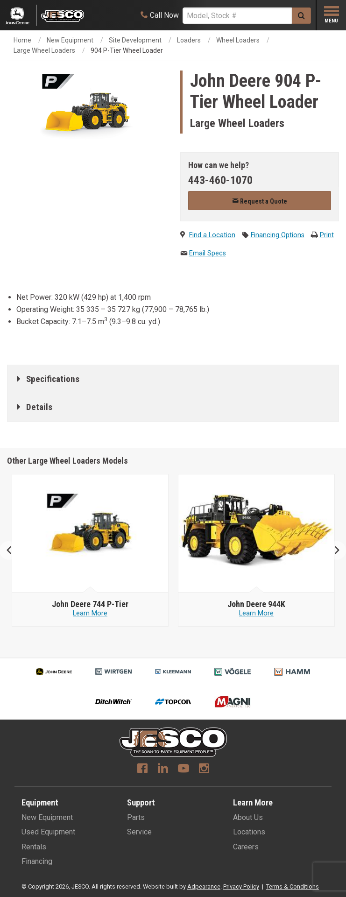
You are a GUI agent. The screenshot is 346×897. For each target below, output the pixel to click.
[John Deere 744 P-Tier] (256, 604)
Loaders (189, 40)
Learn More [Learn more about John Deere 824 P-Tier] (90, 613)
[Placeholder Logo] (20, 15)
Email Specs (207, 253)
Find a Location (212, 235)
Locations (249, 831)
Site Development (135, 40)
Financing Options (277, 235)
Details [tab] (39, 407)
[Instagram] (204, 769)
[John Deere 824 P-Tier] (90, 604)
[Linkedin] (163, 769)
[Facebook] (142, 769)
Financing (36, 861)
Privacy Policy (241, 886)
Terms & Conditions (292, 886)
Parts (136, 817)
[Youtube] (183, 769)
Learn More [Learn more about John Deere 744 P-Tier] (256, 613)
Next (333, 550)
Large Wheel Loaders (44, 50)
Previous (13, 550)
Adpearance (203, 886)
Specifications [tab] (52, 379)
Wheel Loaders (238, 40)
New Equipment (70, 40)
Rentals (33, 846)
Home (22, 40)
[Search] (237, 15)
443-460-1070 (220, 180)
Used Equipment (48, 831)
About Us (248, 817)
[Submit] (301, 15)
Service (139, 831)
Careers (246, 846)
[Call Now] (160, 15)
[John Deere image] (90, 533)
